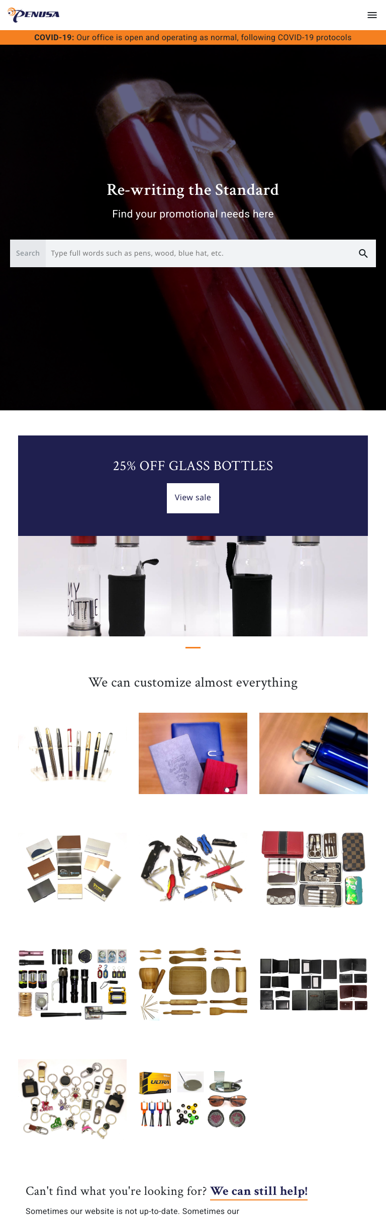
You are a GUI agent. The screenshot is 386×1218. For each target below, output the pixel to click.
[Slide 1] (193, 647)
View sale (193, 497)
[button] (44, 535)
